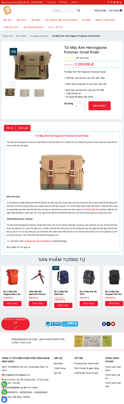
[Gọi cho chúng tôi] (120, 2)
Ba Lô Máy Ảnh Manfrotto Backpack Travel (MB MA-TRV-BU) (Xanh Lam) (62, 292)
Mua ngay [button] (12, 303)
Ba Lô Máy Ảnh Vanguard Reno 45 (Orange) (11, 292)
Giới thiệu (63, 2)
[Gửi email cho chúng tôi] (117, 2)
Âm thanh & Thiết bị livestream (62, 20)
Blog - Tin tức (57, 27)
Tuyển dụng (59, 368)
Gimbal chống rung (105, 20)
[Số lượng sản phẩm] (80, 104)
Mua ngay (99, 105)
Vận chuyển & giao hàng (86, 368)
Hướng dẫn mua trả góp (86, 373)
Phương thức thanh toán (86, 363)
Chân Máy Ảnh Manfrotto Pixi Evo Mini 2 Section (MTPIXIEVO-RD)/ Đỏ (37, 292)
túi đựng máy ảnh (91, 209)
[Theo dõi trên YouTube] (113, 324)
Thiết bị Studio (12, 27)
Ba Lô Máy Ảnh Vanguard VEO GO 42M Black (113, 292)
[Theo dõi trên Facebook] (108, 2)
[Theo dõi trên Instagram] (111, 2)
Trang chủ (51, 2)
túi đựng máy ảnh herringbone (37, 241)
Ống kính (37, 20)
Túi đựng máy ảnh (39, 36)
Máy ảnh (8, 20)
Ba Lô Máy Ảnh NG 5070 (88, 292)
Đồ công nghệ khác (35, 27)
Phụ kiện (87, 20)
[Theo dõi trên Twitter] (114, 2)
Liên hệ (74, 2)
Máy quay (23, 20)
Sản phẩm (21, 36)
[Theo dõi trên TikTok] (108, 324)
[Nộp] (78, 10)
